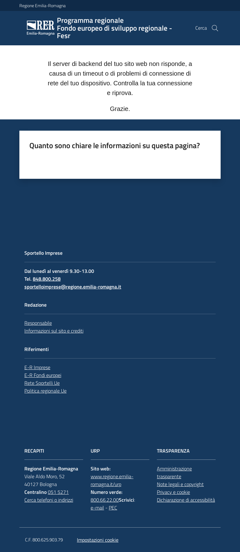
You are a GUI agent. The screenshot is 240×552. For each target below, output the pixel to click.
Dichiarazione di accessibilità (186, 500)
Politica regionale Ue (45, 390)
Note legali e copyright (180, 484)
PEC (113, 507)
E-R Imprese (37, 367)
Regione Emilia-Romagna (42, 5)
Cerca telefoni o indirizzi (48, 500)
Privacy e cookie (173, 492)
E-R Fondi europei (42, 375)
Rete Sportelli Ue (42, 383)
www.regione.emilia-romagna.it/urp (112, 480)
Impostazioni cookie (97, 540)
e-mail (97, 507)
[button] (215, 28)
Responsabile (38, 323)
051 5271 (58, 492)
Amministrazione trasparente (174, 472)
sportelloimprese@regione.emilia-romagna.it (72, 286)
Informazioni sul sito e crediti (53, 330)
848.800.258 (47, 279)
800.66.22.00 (105, 500)
